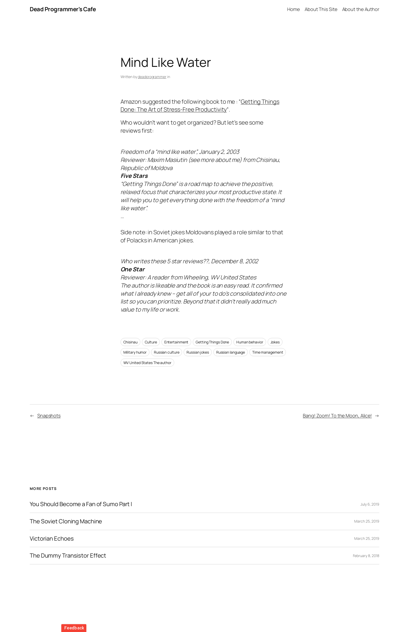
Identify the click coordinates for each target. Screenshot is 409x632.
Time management (267, 352)
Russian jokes (198, 352)
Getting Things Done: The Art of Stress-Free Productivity (200, 106)
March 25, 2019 (366, 521)
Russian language (230, 352)
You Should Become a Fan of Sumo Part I (81, 504)
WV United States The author (147, 362)
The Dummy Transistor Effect (68, 555)
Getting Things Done (212, 342)
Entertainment (176, 342)
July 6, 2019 (369, 504)
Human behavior (249, 342)
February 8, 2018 (366, 555)
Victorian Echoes (52, 538)
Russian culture (166, 352)
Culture (151, 342)
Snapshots (49, 415)
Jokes (275, 342)
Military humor (135, 352)
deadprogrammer (152, 76)
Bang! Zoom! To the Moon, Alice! (337, 415)
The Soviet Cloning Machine (66, 521)
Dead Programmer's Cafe (63, 9)
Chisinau (130, 342)
